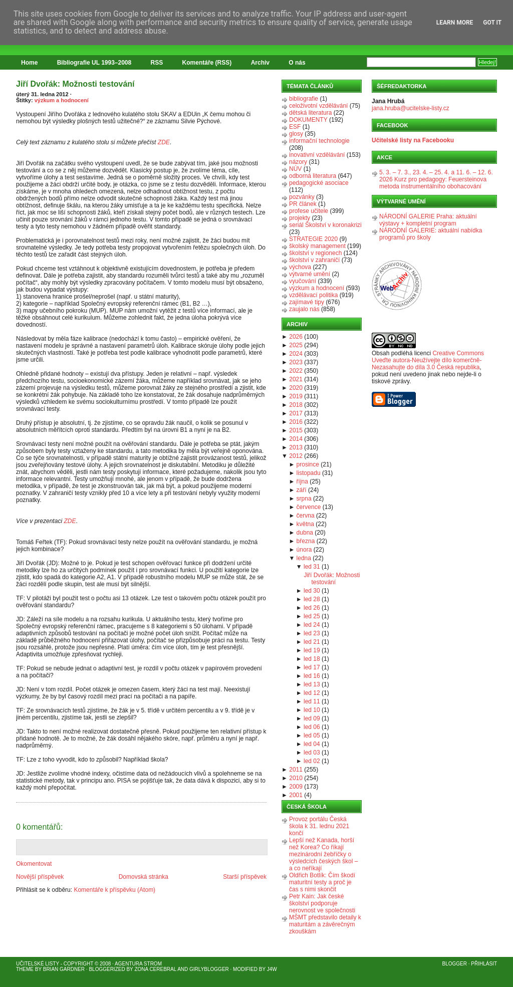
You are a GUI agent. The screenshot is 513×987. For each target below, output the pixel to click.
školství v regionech (315, 253)
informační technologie (319, 140)
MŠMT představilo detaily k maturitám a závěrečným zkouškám (325, 924)
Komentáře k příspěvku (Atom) (114, 889)
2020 (296, 387)
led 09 (312, 718)
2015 (296, 430)
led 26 (312, 607)
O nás (297, 62)
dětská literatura (310, 112)
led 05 (312, 735)
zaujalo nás (304, 309)
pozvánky (302, 196)
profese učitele (308, 210)
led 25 (312, 616)
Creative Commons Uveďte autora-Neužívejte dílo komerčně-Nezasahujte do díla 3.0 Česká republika (428, 360)
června (306, 515)
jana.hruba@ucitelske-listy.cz (410, 108)
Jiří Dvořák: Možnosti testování (75, 84)
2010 (296, 778)
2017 (296, 413)
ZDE (164, 142)
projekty (299, 217)
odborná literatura (312, 175)
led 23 (312, 633)
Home (29, 62)
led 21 (312, 641)
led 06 (312, 726)
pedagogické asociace (319, 182)
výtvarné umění (309, 274)
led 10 (312, 709)
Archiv (260, 62)
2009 (296, 786)
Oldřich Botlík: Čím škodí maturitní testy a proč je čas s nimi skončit (322, 882)
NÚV (295, 168)
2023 (296, 362)
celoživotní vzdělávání (318, 105)
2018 (296, 404)
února (304, 549)
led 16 (312, 675)
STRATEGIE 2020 (313, 238)
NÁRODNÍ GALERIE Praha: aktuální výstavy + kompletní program (428, 220)
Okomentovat (34, 863)
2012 (296, 455)
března (306, 541)
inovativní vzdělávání (317, 154)
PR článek (303, 203)
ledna (304, 558)
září (302, 489)
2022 (296, 370)
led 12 (312, 692)
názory (298, 161)
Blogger (454, 963)
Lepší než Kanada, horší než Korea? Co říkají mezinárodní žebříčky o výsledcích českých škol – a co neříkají (323, 854)
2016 (296, 421)
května (305, 524)
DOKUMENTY (308, 119)
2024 (296, 353)
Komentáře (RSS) (207, 62)
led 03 (312, 752)
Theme (25, 969)
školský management (317, 246)
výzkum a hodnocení (62, 100)
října (302, 481)
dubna (305, 532)
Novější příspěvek (40, 876)
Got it (492, 22)
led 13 (312, 684)
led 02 (312, 761)
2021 (296, 379)
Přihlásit (484, 963)
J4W (272, 969)
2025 (296, 345)
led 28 (312, 599)
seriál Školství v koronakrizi (325, 224)
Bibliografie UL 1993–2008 (94, 62)
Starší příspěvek (245, 876)
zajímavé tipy (306, 302)
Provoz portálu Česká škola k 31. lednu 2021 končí (319, 826)
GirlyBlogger (209, 969)
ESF (295, 126)
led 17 (312, 667)
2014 (296, 438)
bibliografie (303, 98)
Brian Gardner (64, 969)
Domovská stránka (143, 876)
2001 (296, 795)
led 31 (312, 566)
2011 (296, 769)
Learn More (454, 22)
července (309, 507)
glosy (296, 133)
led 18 (312, 658)
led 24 (312, 624)
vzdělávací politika (313, 295)
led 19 (312, 650)
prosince (308, 464)
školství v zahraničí (314, 260)
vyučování (302, 281)
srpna (304, 498)
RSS (157, 62)
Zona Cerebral (155, 969)
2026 (296, 336)
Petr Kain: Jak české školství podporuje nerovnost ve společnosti (322, 903)
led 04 (312, 744)
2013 (296, 447)
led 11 (312, 701)
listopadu (309, 472)
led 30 (312, 590)
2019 (296, 396)
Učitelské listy (37, 963)
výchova (300, 267)
